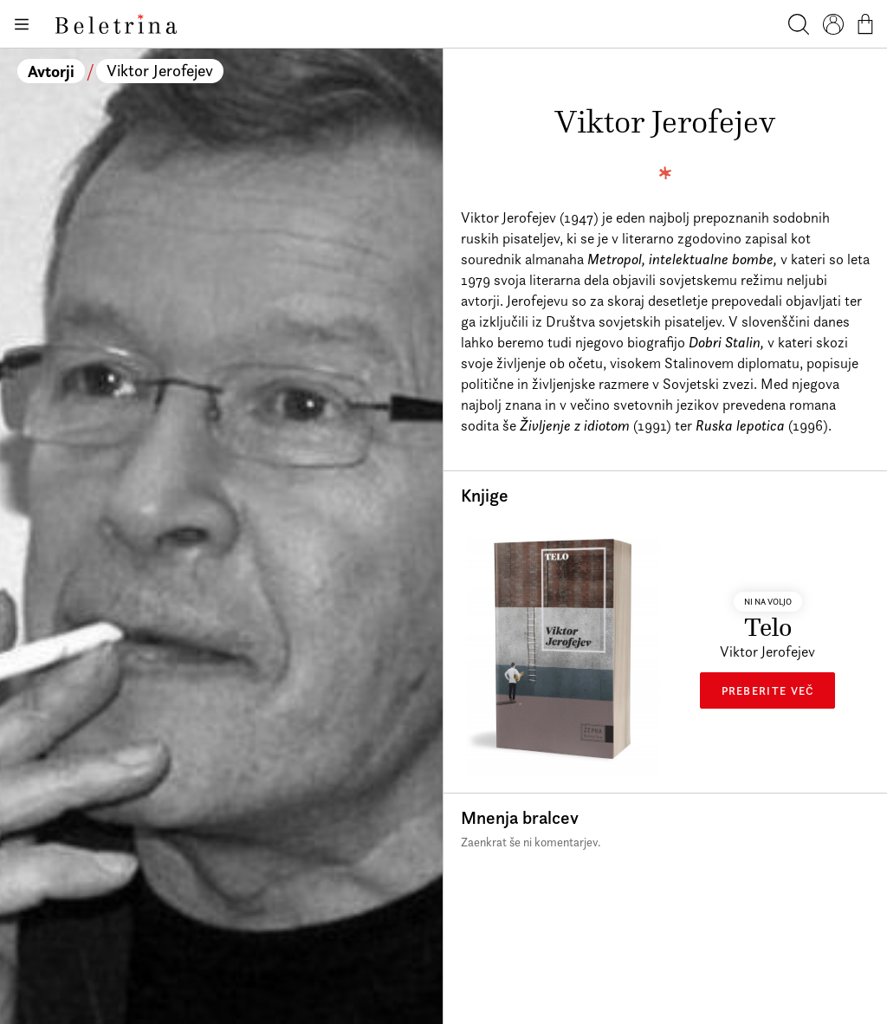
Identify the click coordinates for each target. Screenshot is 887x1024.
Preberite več (768, 690)
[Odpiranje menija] (21, 24)
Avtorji (51, 71)
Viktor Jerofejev (160, 71)
